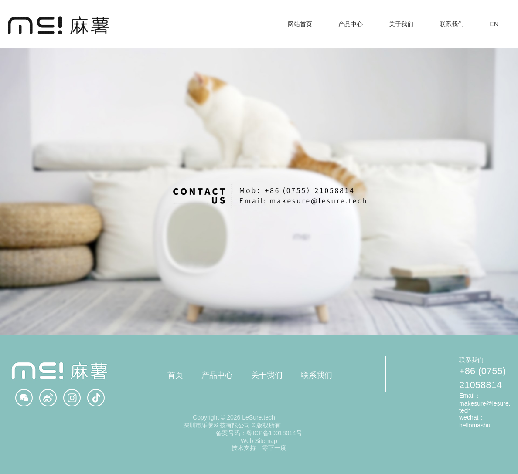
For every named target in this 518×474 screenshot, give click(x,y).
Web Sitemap (259, 440)
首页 (175, 375)
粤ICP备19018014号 (274, 433)
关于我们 (267, 375)
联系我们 (316, 375)
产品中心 (217, 375)
